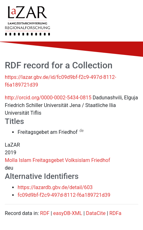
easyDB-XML (67, 213)
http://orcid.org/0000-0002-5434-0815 (48, 98)
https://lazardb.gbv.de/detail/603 (55, 187)
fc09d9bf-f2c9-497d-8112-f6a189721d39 (64, 195)
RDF (44, 213)
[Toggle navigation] (129, 20)
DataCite (96, 213)
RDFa (115, 213)
